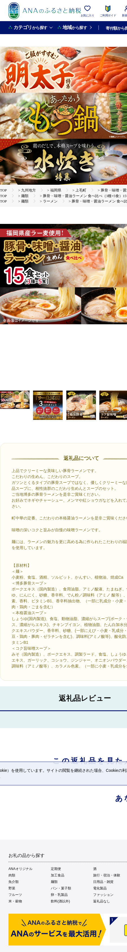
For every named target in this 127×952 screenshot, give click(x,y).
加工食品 (57, 875)
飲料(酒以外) (60, 901)
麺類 (54, 882)
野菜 (11, 888)
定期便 (56, 869)
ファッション (103, 895)
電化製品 (100, 888)
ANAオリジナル (20, 869)
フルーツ (15, 895)
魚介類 (13, 882)
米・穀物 (15, 901)
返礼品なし (101, 901)
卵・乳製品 (59, 895)
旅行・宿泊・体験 (106, 875)
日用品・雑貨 (103, 882)
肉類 (11, 875)
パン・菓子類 (61, 888)
